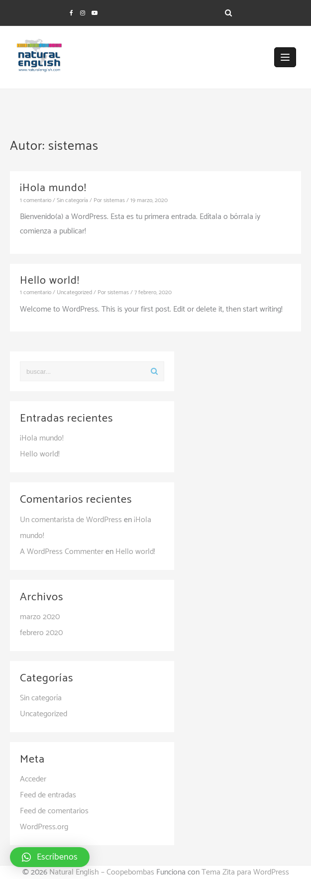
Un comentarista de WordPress (71, 520)
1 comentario (35, 200)
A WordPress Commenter (62, 551)
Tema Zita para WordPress (245, 872)
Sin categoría (72, 200)
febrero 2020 (41, 633)
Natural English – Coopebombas (101, 872)
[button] (50, 857)
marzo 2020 (40, 617)
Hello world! (50, 281)
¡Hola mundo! (53, 188)
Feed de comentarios (54, 811)
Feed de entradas (48, 795)
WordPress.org (44, 827)
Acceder (33, 779)
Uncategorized (74, 292)
